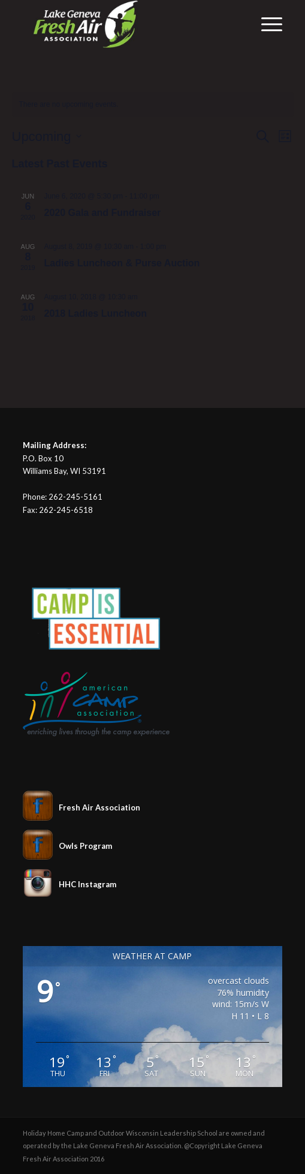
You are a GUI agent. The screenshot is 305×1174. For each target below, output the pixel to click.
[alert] (153, 104)
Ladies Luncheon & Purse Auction (122, 263)
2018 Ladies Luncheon (95, 313)
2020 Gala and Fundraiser (102, 213)
